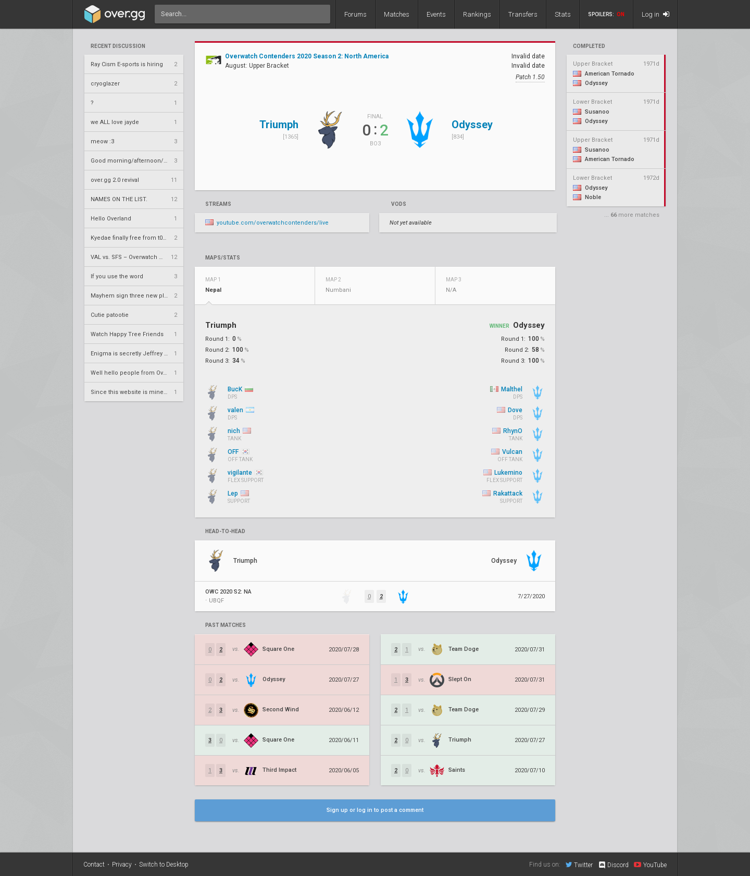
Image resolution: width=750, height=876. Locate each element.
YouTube (650, 864)
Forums (355, 14)
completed (589, 46)
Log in (655, 14)
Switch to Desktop (164, 864)
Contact (94, 864)
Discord (613, 865)
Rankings (477, 14)
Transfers (523, 14)
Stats (563, 14)
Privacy (122, 864)
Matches (396, 14)
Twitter (579, 864)
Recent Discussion (118, 46)
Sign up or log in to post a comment (375, 810)
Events (436, 14)
